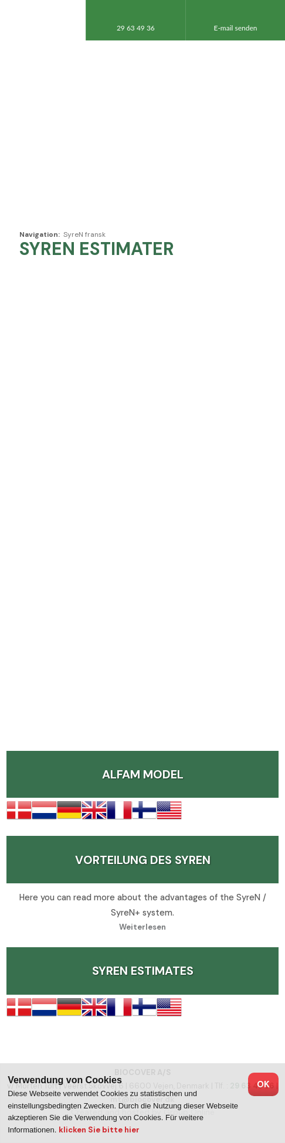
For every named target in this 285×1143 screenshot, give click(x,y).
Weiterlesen (142, 927)
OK (263, 1084)
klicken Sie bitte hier (99, 1130)
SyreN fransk (84, 234)
